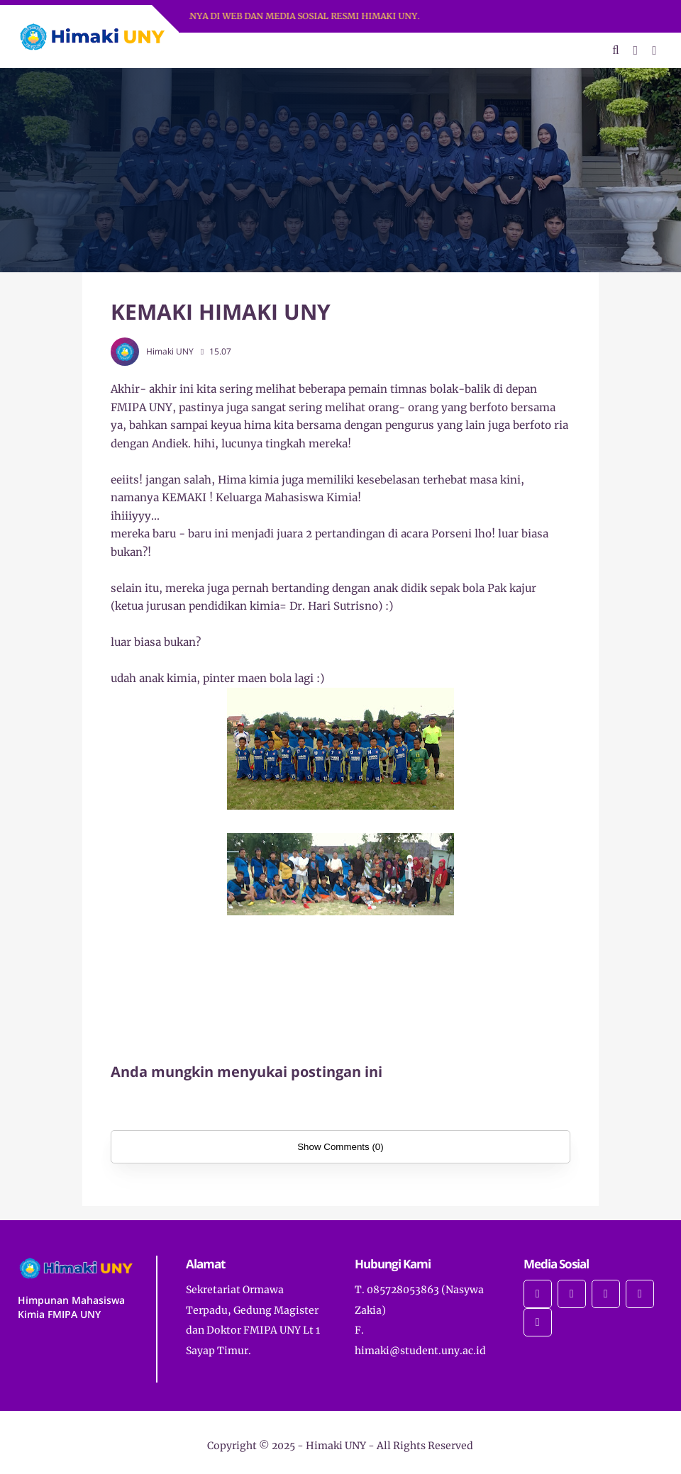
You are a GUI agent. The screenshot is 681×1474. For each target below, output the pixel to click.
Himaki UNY (336, 1445)
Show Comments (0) (340, 1146)
